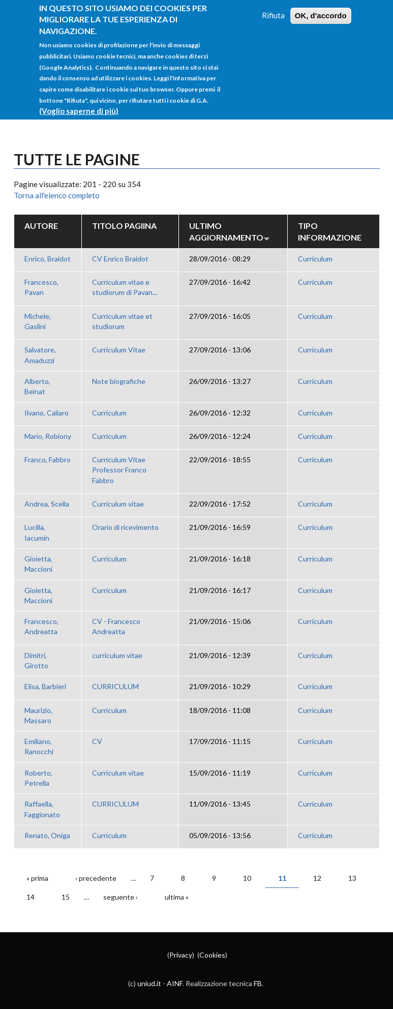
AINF (175, 983)
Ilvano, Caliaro (46, 412)
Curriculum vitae (118, 503)
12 (317, 878)
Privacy (180, 955)
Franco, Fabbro (47, 459)
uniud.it (149, 983)
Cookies (212, 955)
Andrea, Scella (46, 503)
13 (352, 878)
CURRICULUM (115, 686)
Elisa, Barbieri (45, 686)
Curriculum (315, 258)
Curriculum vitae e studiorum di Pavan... (124, 287)
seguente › (120, 897)
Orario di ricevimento (125, 527)
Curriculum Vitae (118, 349)
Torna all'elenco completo (57, 195)
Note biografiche (118, 381)
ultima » (177, 897)
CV (97, 741)
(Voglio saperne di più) (78, 100)
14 (30, 897)
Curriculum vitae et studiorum (122, 321)
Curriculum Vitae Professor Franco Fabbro (119, 470)
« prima (37, 878)
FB (258, 983)
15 (66, 897)
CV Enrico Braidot (120, 258)
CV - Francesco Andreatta (116, 626)
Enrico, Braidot (47, 258)
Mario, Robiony (47, 436)
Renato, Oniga (47, 835)
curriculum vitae (117, 655)
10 (247, 878)
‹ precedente (95, 878)
